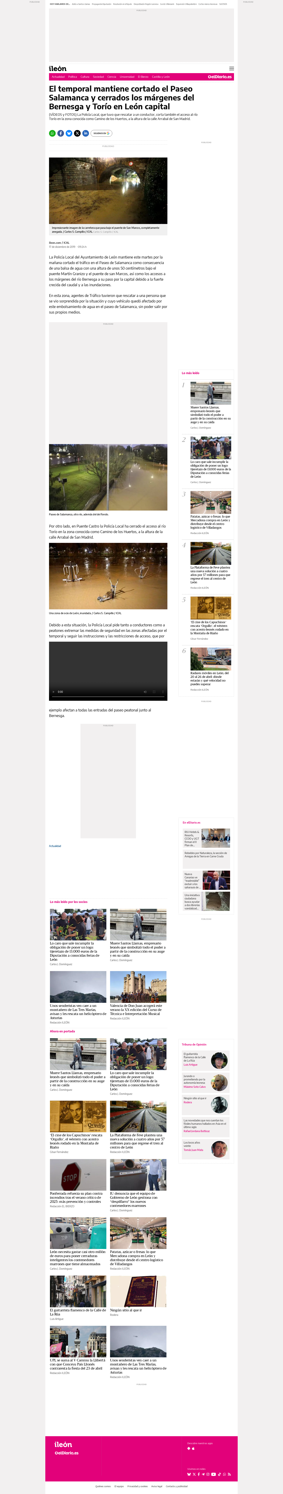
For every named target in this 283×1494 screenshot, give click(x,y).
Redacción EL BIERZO (62, 1206)
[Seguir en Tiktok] (219, 1474)
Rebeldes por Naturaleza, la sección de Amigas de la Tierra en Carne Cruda (206, 854)
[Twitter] (77, 133)
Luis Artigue (56, 1318)
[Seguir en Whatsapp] (224, 1474)
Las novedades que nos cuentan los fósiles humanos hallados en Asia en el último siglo (205, 1124)
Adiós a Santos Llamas (81, 4)
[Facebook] (60, 133)
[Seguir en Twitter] (194, 1474)
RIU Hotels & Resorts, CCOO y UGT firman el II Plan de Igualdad (192, 838)
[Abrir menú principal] (231, 68)
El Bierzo (143, 76)
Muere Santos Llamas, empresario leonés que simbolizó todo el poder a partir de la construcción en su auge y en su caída (211, 415)
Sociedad (98, 76)
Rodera (114, 1314)
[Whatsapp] (52, 133)
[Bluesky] (69, 133)
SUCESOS (223, 4)
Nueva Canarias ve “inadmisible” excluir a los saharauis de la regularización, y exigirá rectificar (193, 880)
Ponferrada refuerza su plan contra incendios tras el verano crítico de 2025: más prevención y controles (76, 1198)
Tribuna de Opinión (194, 1044)
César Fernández (59, 1152)
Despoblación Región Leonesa (146, 4)
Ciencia (111, 76)
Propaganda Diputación (101, 4)
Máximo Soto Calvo (195, 1086)
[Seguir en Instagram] (207, 1474)
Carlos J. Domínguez (61, 964)
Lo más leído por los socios (68, 902)
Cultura (85, 76)
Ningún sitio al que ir (126, 1310)
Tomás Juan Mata (193, 1149)
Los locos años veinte (192, 1144)
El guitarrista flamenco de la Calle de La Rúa (195, 1057)
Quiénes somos (103, 1486)
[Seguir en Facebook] (199, 1474)
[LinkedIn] (85, 133)
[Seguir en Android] (188, 1448)
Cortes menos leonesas (208, 4)
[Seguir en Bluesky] (189, 1474)
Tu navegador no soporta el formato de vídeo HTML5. (108, 671)
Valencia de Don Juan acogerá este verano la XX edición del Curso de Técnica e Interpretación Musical (136, 1010)
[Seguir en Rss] (229, 1474)
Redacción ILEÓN (59, 1022)
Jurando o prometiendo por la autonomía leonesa (194, 1079)
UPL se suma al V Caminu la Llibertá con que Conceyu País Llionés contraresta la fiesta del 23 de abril (77, 1364)
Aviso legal (156, 1486)
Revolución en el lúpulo (122, 4)
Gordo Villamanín (167, 4)
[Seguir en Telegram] (203, 1474)
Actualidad (58, 76)
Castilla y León (161, 76)
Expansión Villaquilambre (186, 4)
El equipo (119, 1486)
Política (72, 76)
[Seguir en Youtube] (213, 1474)
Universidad (127, 76)
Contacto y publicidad (177, 1486)
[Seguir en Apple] (193, 1448)
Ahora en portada (62, 1031)
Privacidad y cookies (137, 1486)
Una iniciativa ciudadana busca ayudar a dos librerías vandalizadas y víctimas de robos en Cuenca (192, 902)
